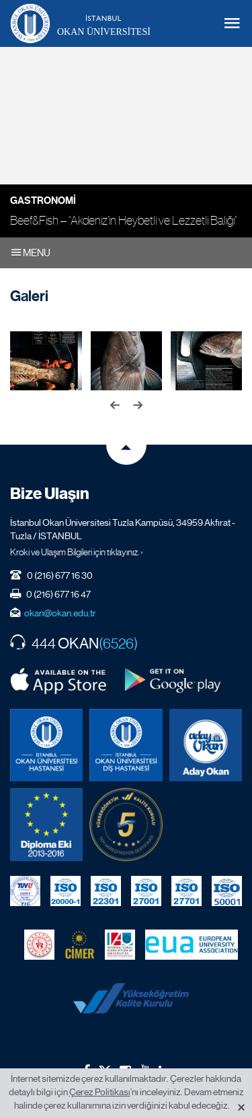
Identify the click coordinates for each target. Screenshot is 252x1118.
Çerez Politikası (99, 1091)
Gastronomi (43, 200)
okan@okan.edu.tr (60, 613)
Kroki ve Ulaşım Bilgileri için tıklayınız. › (76, 552)
